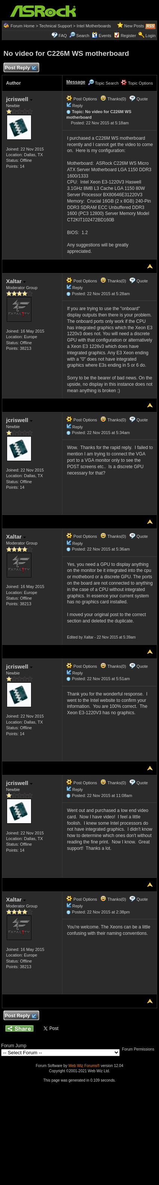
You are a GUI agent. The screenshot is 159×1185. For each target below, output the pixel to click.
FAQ (63, 35)
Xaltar (16, 281)
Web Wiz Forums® (84, 1066)
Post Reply (20, 68)
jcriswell (19, 99)
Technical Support (55, 26)
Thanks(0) (113, 99)
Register (128, 35)
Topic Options (137, 83)
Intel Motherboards (94, 26)
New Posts (134, 26)
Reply (77, 105)
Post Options (81, 99)
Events (101, 35)
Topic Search (103, 83)
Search (82, 35)
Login (151, 35)
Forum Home (22, 26)
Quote (142, 99)
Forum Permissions (140, 1049)
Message (75, 82)
